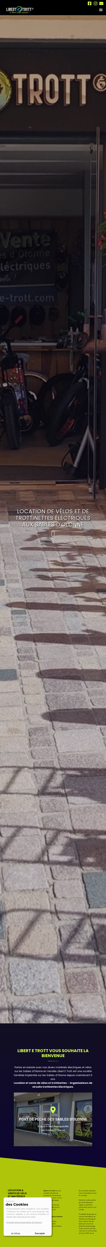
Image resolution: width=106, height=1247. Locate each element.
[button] (101, 10)
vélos (54, 1205)
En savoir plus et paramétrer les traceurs (24, 1222)
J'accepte (40, 1233)
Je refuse (15, 1233)
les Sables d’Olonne (31, 1071)
